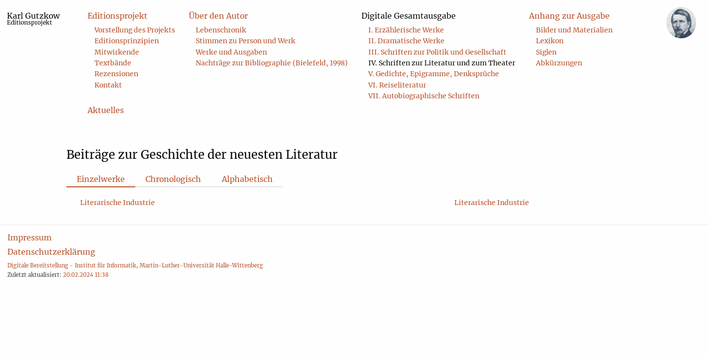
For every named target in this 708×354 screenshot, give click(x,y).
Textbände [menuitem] (112, 63)
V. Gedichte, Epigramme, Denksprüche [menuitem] (433, 73)
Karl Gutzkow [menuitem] (33, 18)
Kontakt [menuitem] (108, 85)
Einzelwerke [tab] (101, 179)
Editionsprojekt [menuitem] (118, 16)
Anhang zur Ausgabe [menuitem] (569, 16)
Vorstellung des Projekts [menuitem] (134, 30)
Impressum (29, 237)
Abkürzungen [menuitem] (559, 63)
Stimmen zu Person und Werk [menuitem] (245, 40)
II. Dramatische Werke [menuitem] (406, 40)
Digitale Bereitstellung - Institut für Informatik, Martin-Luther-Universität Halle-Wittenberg (135, 265)
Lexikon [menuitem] (549, 40)
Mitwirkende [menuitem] (116, 52)
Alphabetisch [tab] (247, 179)
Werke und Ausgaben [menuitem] (231, 52)
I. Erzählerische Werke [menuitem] (406, 30)
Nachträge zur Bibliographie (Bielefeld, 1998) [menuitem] (272, 63)
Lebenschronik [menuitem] (221, 30)
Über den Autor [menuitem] (218, 16)
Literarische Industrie (117, 202)
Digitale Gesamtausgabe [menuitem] (408, 16)
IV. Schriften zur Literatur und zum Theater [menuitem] (441, 63)
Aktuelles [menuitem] (106, 110)
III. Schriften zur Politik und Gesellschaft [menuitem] (437, 52)
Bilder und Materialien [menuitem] (574, 30)
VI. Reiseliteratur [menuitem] (397, 85)
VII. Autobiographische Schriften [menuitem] (423, 95)
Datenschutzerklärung (51, 252)
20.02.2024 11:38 (86, 274)
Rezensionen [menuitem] (116, 73)
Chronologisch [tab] (173, 179)
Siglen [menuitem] (546, 52)
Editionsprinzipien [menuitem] (126, 40)
